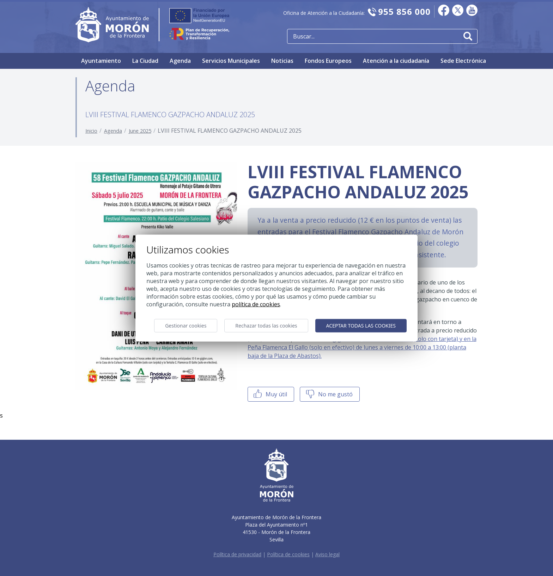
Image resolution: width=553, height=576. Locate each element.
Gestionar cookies (185, 325)
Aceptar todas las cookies (361, 325)
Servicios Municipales (231, 61)
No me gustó (329, 394)
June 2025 (140, 130)
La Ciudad (145, 61)
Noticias (282, 61)
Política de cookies (288, 554)
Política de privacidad (237, 554)
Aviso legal (327, 554)
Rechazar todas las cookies (266, 325)
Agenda (180, 61)
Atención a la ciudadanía (396, 61)
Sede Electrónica (463, 61)
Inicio (91, 130)
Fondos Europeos (328, 61)
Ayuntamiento (101, 61)
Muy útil (269, 394)
